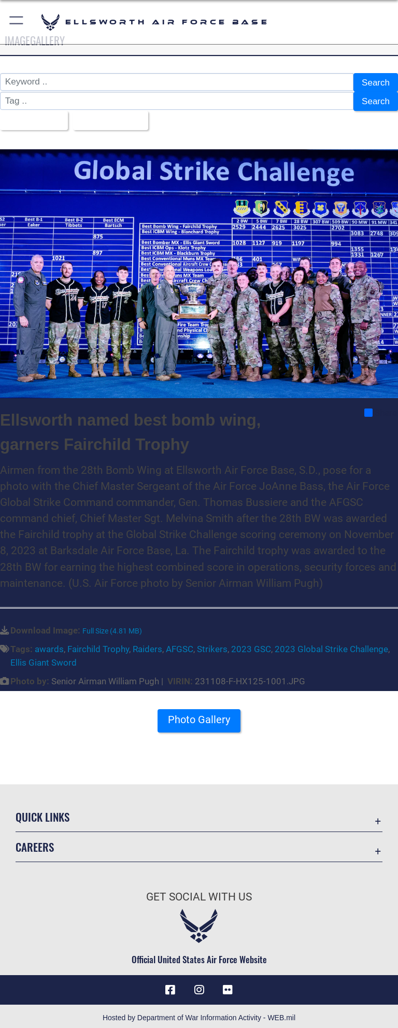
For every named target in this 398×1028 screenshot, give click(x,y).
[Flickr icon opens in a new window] (228, 986)
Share (380, 409)
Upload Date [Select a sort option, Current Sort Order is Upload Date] (108, 118)
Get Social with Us (199, 894)
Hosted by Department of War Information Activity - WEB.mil (199, 1014)
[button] (17, 22)
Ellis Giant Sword (43, 659)
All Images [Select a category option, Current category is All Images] (30, 118)
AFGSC (179, 646)
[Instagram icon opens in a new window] (199, 986)
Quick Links (42, 814)
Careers (35, 844)
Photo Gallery (199, 716)
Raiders (147, 646)
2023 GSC (251, 646)
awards (49, 646)
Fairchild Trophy (98, 646)
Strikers (212, 646)
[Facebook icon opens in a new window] (170, 986)
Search (375, 82)
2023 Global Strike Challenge (331, 646)
